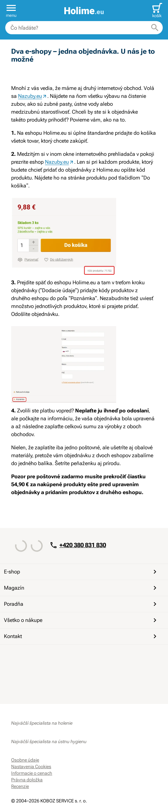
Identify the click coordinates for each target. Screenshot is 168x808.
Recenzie (20, 786)
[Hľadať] (155, 28)
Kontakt (81, 636)
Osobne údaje (25, 760)
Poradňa (81, 604)
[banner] (84, 10)
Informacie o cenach (31, 773)
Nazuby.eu (30, 96)
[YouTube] (33, 656)
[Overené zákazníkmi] (84, 684)
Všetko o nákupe (81, 620)
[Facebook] (17, 656)
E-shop (81, 572)
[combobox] (84, 27)
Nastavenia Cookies (31, 766)
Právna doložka (27, 779)
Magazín (81, 588)
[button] (11, 10)
